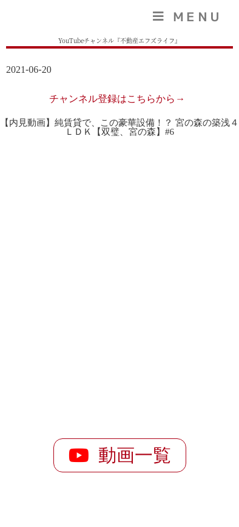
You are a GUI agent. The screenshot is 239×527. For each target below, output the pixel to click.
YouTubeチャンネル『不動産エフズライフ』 (119, 40)
